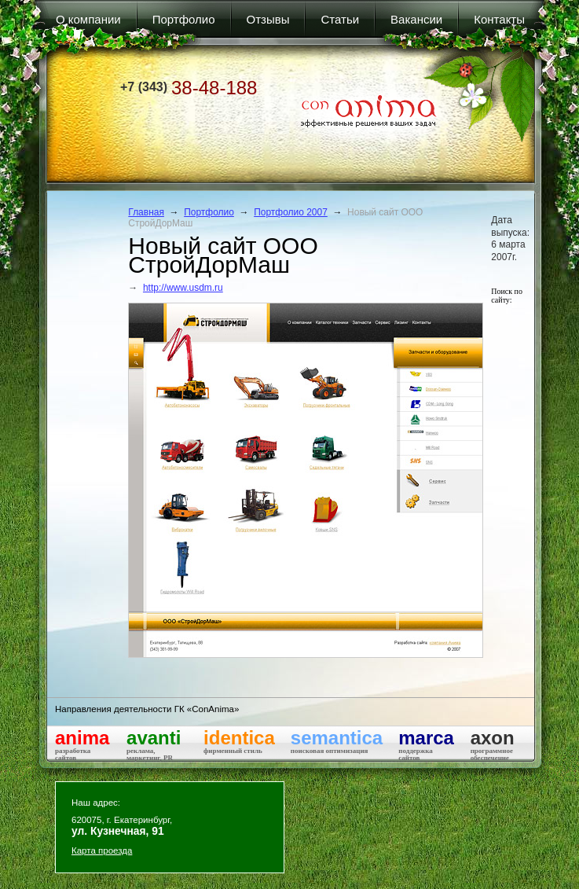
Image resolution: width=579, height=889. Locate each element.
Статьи (340, 19)
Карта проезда (101, 850)
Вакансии (416, 19)
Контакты (499, 19)
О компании (88, 19)
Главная (146, 212)
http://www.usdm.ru (183, 287)
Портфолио (183, 19)
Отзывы (268, 19)
